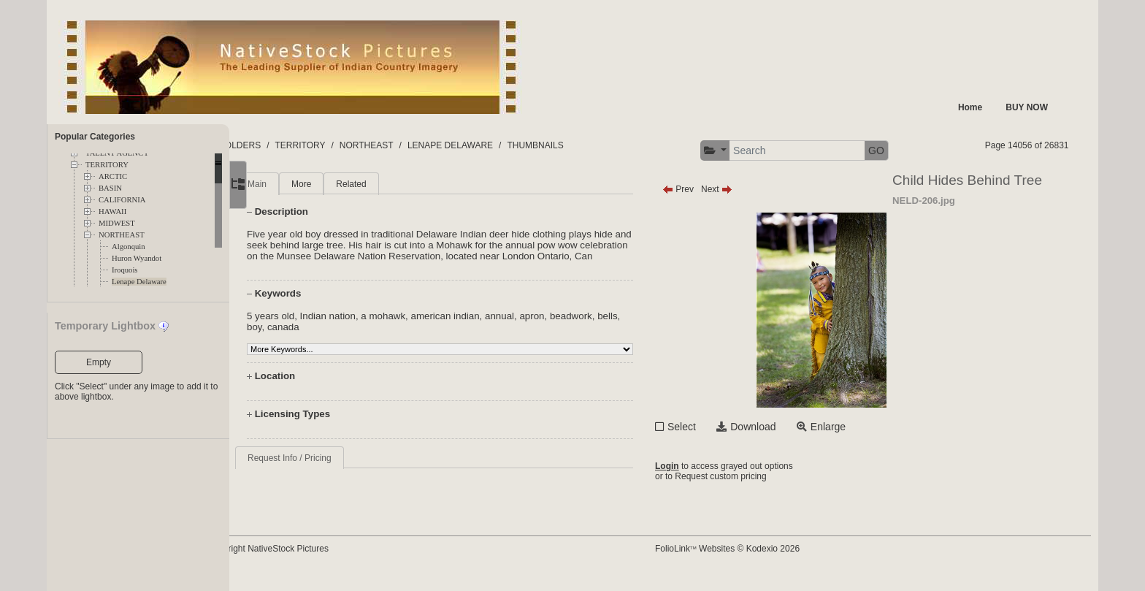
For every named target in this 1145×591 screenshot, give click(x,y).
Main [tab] (298, 184)
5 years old (312, 326)
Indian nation (369, 326)
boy (321, 337)
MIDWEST (117, 223)
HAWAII (112, 211)
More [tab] (343, 184)
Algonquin (128, 247)
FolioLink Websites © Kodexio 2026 (754, 559)
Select (708, 426)
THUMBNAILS (593, 145)
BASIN (110, 188)
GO (903, 150)
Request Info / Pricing (331, 469)
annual (541, 326)
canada (350, 337)
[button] (742, 151)
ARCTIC (113, 176)
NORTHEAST (122, 235)
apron (573, 326)
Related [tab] (392, 184)
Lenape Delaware (139, 282)
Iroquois (125, 270)
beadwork (612, 326)
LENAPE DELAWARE (508, 145)
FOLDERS (298, 145)
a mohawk (424, 326)
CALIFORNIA (122, 200)
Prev (705, 189)
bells (298, 337)
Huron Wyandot (136, 258)
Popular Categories (95, 136)
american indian (487, 326)
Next (743, 189)
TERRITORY (107, 165)
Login (694, 467)
